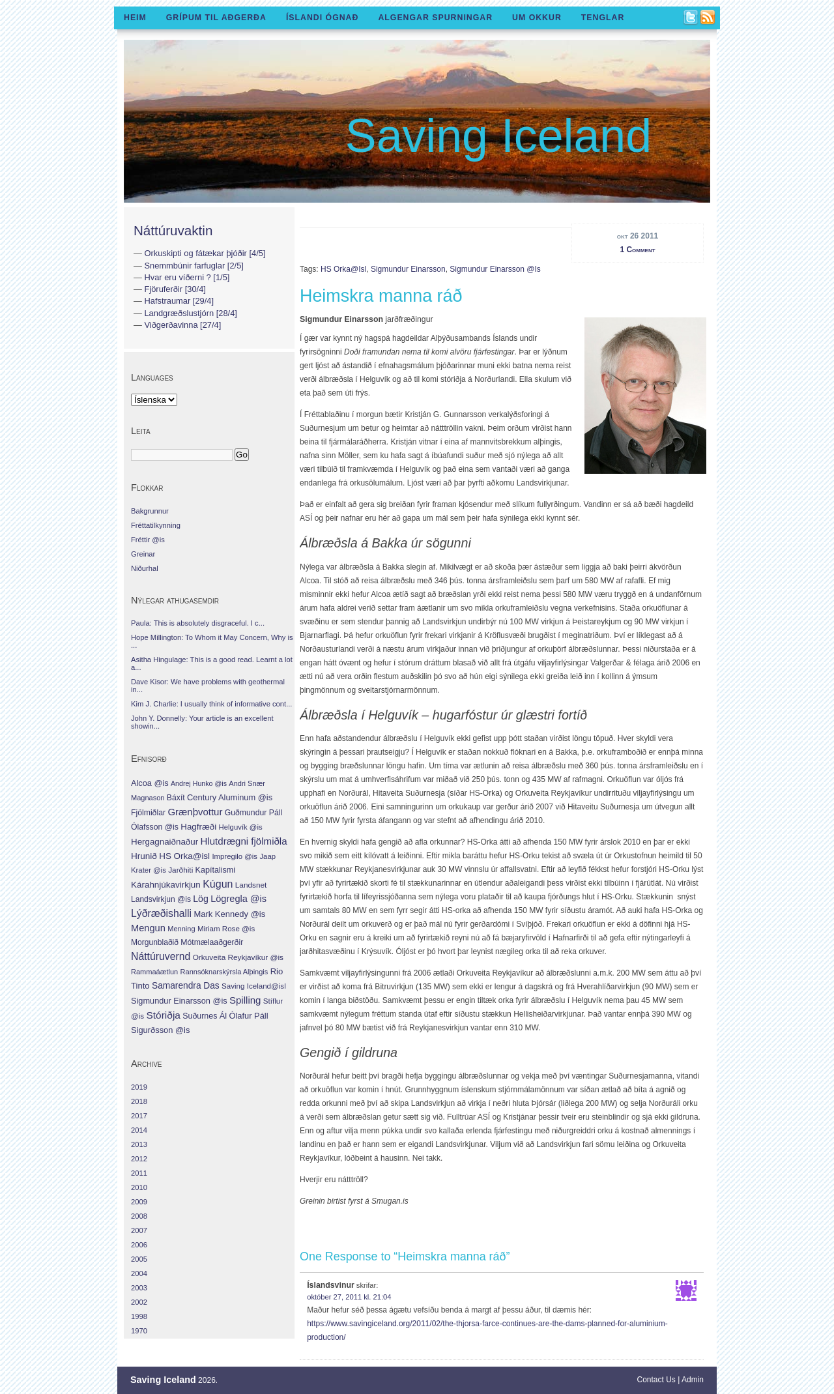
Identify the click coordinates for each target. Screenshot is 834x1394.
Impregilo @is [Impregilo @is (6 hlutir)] (234, 856)
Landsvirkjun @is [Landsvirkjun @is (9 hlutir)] (161, 899)
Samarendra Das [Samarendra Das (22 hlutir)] (186, 986)
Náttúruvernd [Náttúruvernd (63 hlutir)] (160, 956)
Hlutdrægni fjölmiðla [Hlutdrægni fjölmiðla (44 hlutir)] (243, 841)
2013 (139, 1144)
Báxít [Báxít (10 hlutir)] (176, 797)
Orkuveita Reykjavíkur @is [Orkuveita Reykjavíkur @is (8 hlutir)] (238, 957)
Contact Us (656, 1379)
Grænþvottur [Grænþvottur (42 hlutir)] (194, 811)
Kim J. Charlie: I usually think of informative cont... (211, 704)
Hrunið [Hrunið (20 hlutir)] (144, 856)
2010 (139, 1187)
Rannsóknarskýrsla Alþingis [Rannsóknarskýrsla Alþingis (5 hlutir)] (224, 972)
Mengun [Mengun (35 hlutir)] (148, 928)
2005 (139, 1259)
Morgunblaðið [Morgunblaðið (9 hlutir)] (155, 942)
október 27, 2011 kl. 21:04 (349, 1297)
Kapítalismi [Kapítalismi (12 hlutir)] (215, 870)
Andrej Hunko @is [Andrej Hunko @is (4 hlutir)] (199, 783)
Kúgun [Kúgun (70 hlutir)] (218, 884)
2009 (139, 1202)
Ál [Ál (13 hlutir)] (223, 1016)
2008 (139, 1216)
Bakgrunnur (150, 511)
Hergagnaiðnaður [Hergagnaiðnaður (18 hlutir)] (164, 842)
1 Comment (637, 249)
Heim (135, 17)
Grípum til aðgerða (216, 17)
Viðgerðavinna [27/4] (182, 325)
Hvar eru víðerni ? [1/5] (186, 277)
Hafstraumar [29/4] (179, 301)
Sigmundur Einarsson (408, 269)
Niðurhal (144, 568)
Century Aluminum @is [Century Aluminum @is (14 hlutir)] (229, 797)
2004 (139, 1273)
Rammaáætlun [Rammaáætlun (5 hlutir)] (154, 972)
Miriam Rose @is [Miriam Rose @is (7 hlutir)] (226, 929)
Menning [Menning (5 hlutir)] (181, 929)
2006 (139, 1245)
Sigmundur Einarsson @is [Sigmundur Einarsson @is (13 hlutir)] (179, 1001)
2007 (139, 1230)
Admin (693, 1379)
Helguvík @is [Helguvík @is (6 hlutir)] (241, 827)
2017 (139, 1116)
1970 (139, 1331)
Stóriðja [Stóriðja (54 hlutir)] (163, 1015)
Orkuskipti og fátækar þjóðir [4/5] (204, 253)
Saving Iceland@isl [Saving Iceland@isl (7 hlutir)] (254, 986)
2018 (139, 1101)
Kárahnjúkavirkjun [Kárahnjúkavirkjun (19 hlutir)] (166, 885)
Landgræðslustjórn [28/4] (190, 313)
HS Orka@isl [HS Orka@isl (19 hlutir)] (184, 856)
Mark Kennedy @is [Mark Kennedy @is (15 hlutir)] (229, 914)
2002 (139, 1302)
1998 (139, 1316)
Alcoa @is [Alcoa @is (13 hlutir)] (150, 783)
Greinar (143, 554)
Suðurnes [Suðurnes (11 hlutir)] (199, 1016)
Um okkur (537, 17)
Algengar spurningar (435, 17)
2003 (139, 1288)
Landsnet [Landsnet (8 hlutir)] (251, 885)
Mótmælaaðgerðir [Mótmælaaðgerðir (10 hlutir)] (211, 942)
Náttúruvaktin (173, 230)
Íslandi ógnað (322, 17)
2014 (139, 1130)
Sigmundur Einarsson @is (495, 269)
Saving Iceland (498, 135)
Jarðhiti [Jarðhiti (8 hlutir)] (180, 870)
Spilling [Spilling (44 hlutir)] (245, 1000)
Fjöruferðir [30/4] (174, 289)
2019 (139, 1087)
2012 (139, 1159)
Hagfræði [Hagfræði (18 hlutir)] (198, 827)
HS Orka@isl (343, 269)
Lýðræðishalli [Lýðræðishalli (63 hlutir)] (161, 913)
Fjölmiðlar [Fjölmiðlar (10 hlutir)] (148, 812)
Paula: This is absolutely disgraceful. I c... (198, 623)
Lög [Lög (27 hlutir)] (200, 898)
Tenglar (603, 17)
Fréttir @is (148, 540)
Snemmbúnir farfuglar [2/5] (193, 265)
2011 (139, 1173)
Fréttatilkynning (155, 525)
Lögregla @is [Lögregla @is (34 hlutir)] (238, 898)
